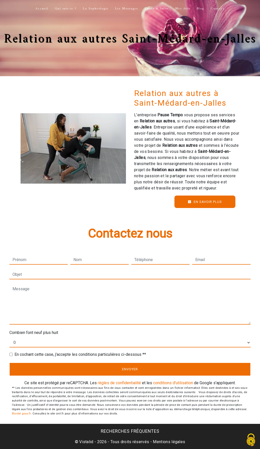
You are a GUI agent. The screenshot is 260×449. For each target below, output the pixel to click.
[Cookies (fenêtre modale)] (251, 440)
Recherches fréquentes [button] (130, 431)
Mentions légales (168, 441)
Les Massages (126, 8)
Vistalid (86, 441)
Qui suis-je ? (65, 8)
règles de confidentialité (119, 382)
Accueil (42, 8)
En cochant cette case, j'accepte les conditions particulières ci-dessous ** (80, 354)
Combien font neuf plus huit (33, 332)
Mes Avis (182, 8)
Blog (200, 8)
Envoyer (130, 369)
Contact (217, 8)
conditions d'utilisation (173, 382)
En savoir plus (205, 202)
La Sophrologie (96, 8)
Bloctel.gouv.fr (21, 413)
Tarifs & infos (156, 8)
